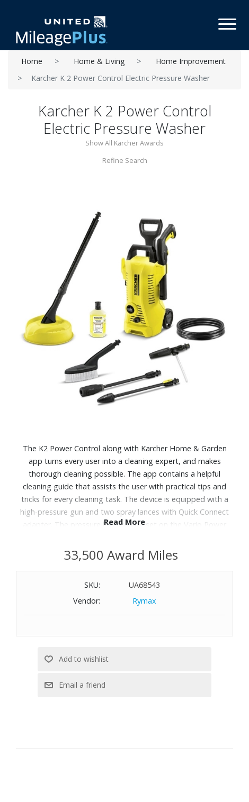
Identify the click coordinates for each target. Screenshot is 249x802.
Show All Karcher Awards (124, 143)
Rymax (144, 601)
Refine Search (124, 160)
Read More (124, 522)
